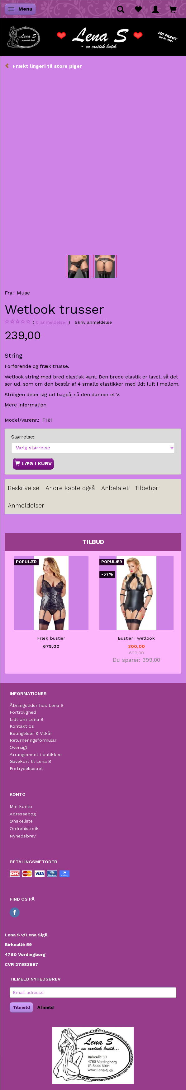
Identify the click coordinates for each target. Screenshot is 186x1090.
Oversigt (18, 747)
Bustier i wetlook (136, 638)
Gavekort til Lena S (30, 761)
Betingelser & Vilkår (31, 733)
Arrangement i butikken (36, 754)
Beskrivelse (23, 488)
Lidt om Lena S (26, 719)
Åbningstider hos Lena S (37, 705)
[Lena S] (93, 35)
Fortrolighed (23, 712)
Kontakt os (22, 726)
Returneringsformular (33, 740)
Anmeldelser (26, 505)
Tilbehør (146, 488)
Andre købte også (70, 488)
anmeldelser (51, 322)
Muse (23, 293)
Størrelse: (22, 437)
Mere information (25, 405)
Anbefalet (115, 488)
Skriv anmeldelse (93, 322)
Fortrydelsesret (26, 768)
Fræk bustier (51, 638)
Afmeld (45, 1007)
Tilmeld (21, 1007)
